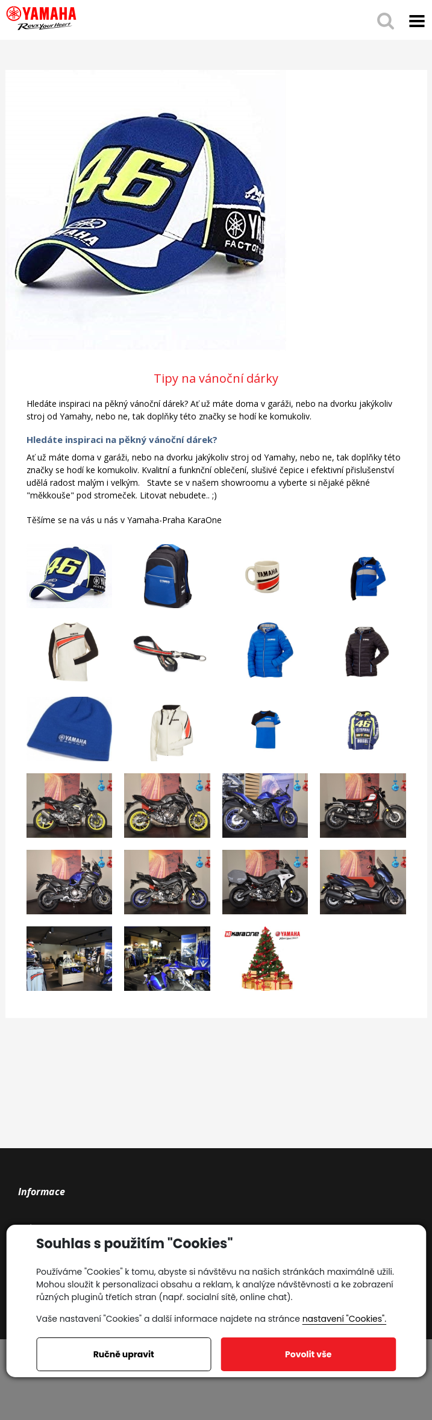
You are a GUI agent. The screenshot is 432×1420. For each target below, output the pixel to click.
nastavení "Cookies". (344, 1319)
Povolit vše (308, 1354)
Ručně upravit (123, 1354)
